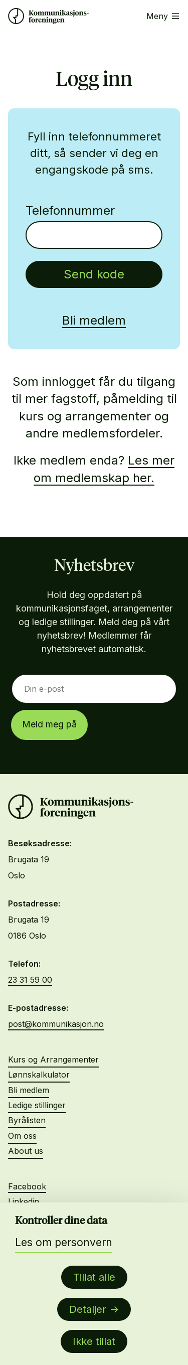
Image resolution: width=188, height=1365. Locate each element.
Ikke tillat (94, 1341)
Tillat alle (94, 1277)
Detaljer (87, 1309)
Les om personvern (63, 1242)
